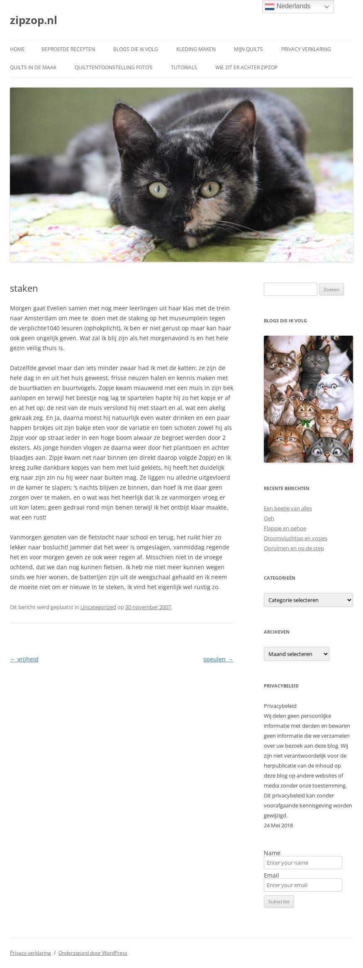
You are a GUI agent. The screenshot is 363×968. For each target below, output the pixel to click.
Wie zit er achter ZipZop (246, 67)
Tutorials (184, 67)
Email (271, 875)
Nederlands (287, 7)
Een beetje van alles (288, 508)
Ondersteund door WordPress (92, 952)
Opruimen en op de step (294, 548)
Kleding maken (196, 49)
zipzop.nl (33, 19)
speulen (218, 659)
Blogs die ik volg (135, 49)
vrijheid (24, 659)
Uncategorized (98, 607)
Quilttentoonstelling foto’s (114, 67)
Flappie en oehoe (285, 528)
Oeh (269, 518)
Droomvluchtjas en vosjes (295, 538)
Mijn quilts (248, 49)
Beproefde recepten (68, 49)
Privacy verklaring (306, 49)
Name (272, 853)
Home (17, 49)
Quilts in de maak (33, 67)
